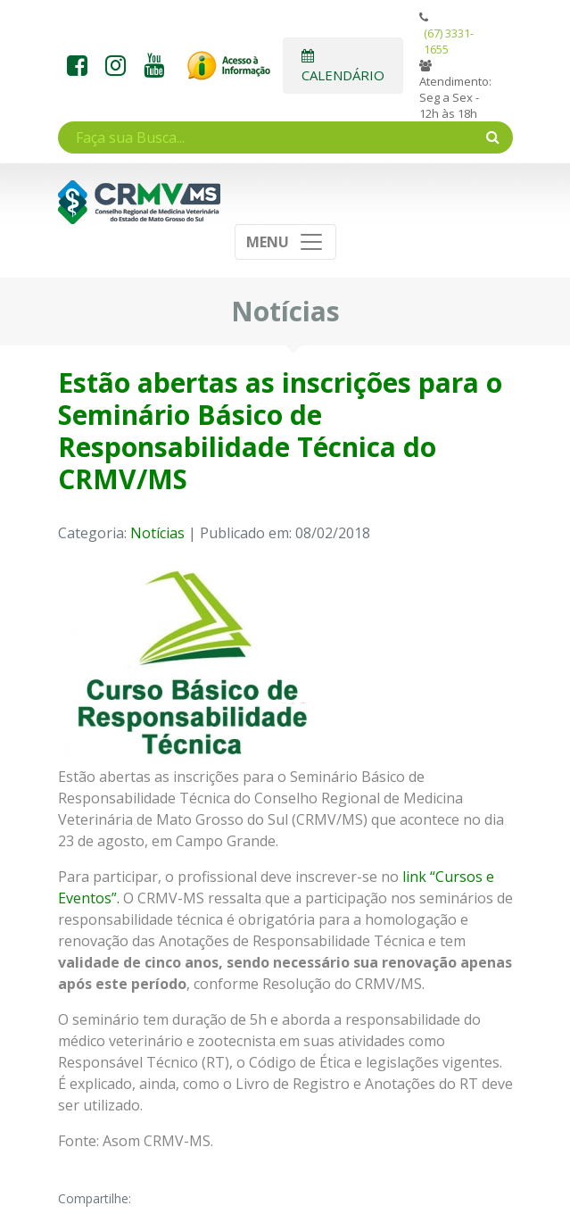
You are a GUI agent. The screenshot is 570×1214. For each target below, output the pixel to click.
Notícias (157, 533)
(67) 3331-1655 (449, 41)
